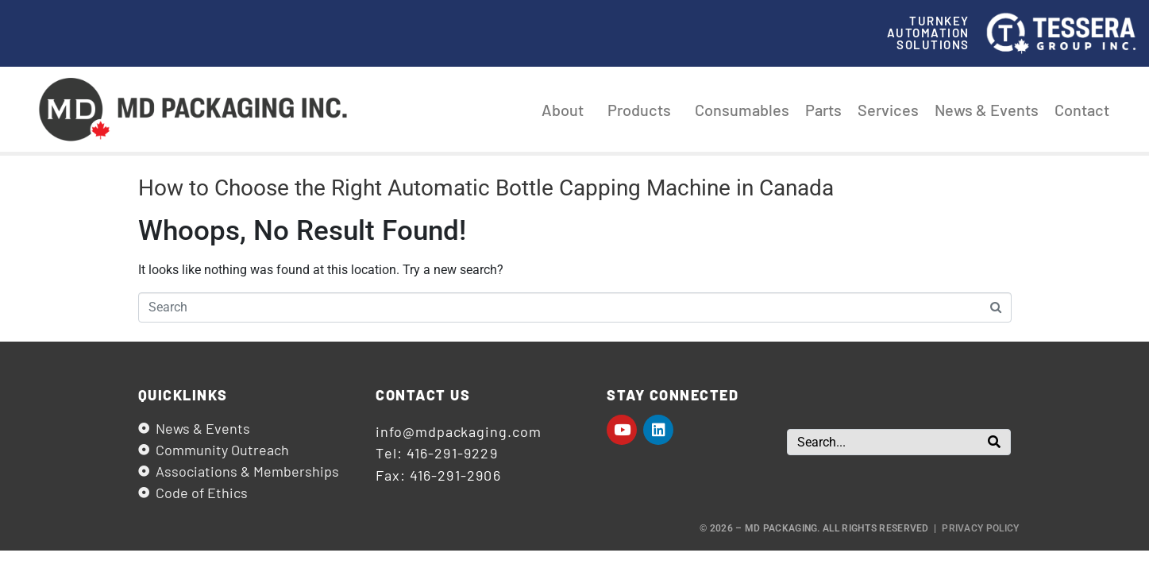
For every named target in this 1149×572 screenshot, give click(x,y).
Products (643, 109)
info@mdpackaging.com (458, 431)
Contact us (423, 395)
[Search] (994, 442)
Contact (1082, 109)
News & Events (987, 109)
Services (888, 109)
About (567, 109)
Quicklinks (183, 395)
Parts (823, 109)
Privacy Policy (980, 528)
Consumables (742, 109)
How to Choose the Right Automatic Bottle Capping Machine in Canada (486, 188)
